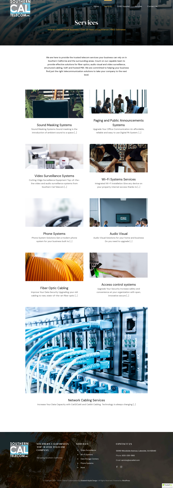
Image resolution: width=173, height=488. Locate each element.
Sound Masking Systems (54, 125)
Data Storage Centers (90, 459)
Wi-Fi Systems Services (119, 179)
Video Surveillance (88, 450)
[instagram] (121, 467)
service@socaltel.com (130, 460)
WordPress (126, 481)
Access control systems (118, 285)
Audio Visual (118, 234)
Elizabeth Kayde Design (89, 481)
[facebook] (117, 467)
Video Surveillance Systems (54, 176)
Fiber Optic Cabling (54, 288)
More (83, 467)
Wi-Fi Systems (87, 454)
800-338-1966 (128, 455)
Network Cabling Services (86, 400)
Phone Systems (54, 234)
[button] (167, 485)
